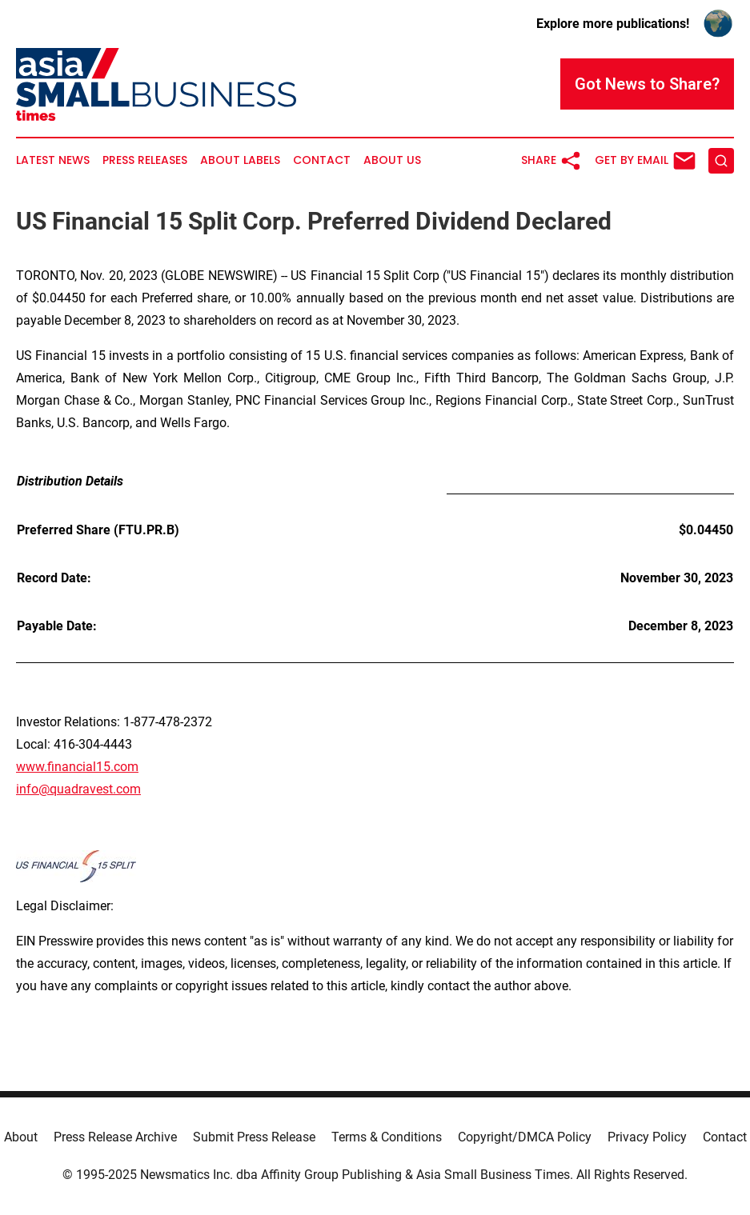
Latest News (53, 160)
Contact (322, 160)
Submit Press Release (254, 1137)
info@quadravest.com (78, 789)
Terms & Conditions (386, 1137)
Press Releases (144, 160)
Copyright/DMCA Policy (525, 1137)
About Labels (240, 160)
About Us (392, 160)
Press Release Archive (115, 1137)
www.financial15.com (77, 766)
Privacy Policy (647, 1137)
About (21, 1137)
